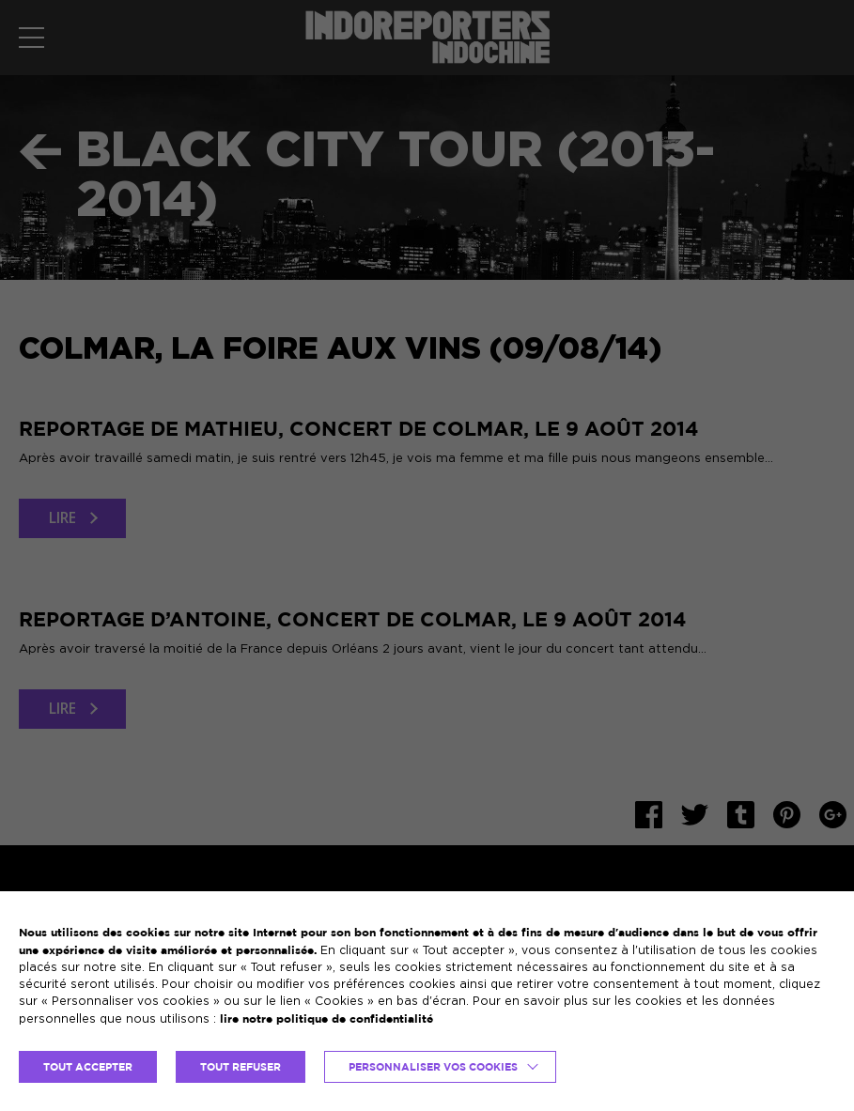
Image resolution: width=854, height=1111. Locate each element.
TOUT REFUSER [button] (240, 1066)
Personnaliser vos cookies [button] (433, 1066)
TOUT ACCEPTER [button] (87, 1066)
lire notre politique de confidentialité (326, 1018)
